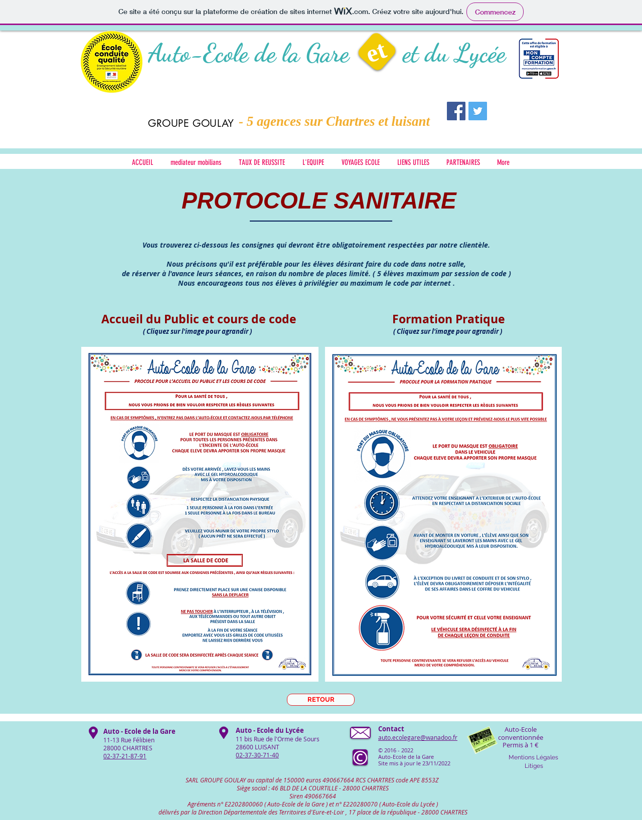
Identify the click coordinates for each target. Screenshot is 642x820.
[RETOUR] (321, 700)
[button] (413, 162)
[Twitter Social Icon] (477, 111)
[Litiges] (534, 766)
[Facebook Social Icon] (456, 111)
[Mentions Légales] (533, 757)
